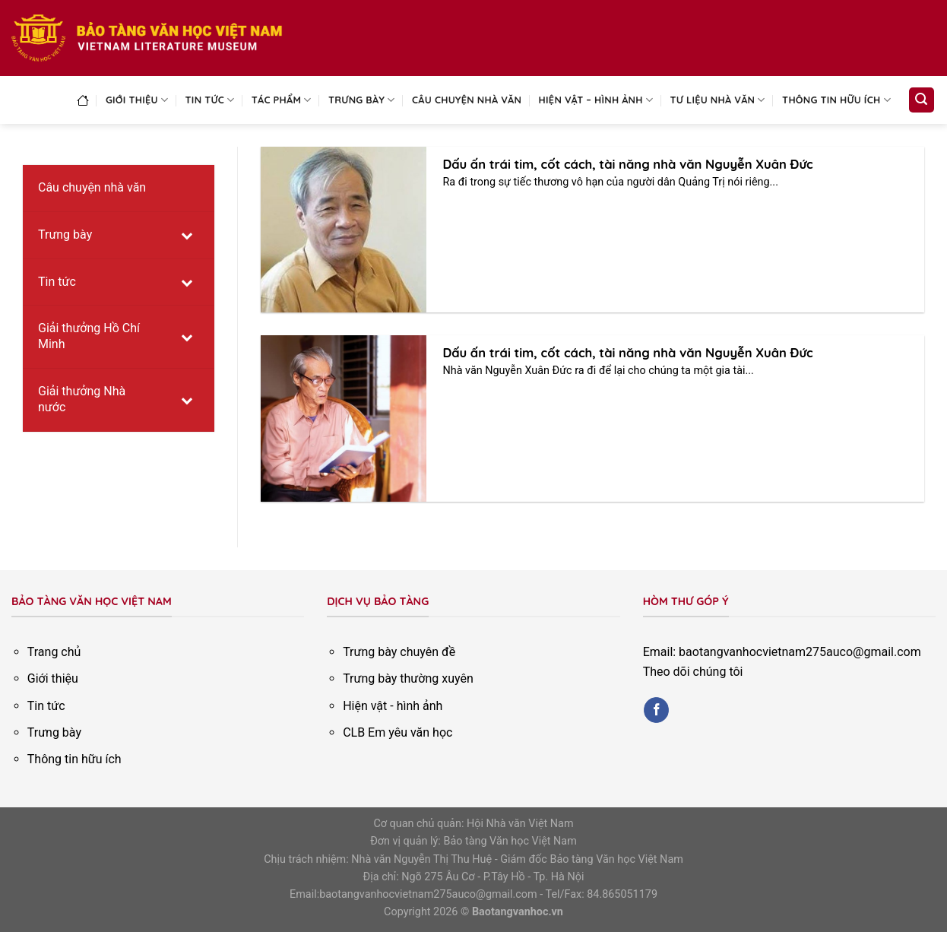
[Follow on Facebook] (656, 710)
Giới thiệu (137, 100)
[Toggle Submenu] (187, 235)
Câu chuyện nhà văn (466, 100)
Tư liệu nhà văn (717, 100)
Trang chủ (54, 652)
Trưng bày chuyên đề (399, 652)
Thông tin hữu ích (836, 100)
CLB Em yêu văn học (397, 732)
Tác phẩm (282, 100)
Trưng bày (361, 100)
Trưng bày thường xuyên (408, 678)
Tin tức (210, 100)
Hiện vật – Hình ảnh (596, 100)
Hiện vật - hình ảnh (392, 706)
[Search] (922, 100)
